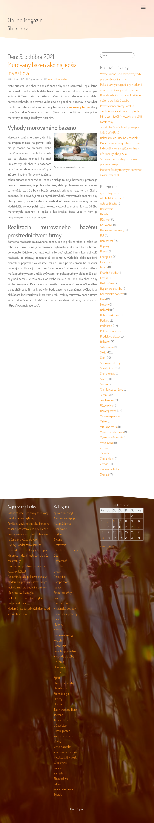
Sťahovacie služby (110, 363)
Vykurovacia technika (112, 432)
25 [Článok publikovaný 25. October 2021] (102, 538)
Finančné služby (109, 273)
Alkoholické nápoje (111, 198)
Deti (102, 235)
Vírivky (103, 421)
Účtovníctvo (106, 405)
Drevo (103, 251)
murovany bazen (79, 107)
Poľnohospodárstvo (111, 331)
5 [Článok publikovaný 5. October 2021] (107, 521)
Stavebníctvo (61, 78)
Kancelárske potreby (112, 294)
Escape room (107, 262)
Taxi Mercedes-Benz (111, 389)
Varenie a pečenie (110, 416)
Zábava (104, 448)
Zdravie (104, 464)
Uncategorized (108, 411)
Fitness (104, 278)
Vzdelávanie (107, 443)
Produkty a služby (110, 336)
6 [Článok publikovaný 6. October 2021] (114, 521)
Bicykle (104, 214)
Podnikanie (106, 326)
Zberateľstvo (107, 459)
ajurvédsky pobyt (109, 193)
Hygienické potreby (111, 288)
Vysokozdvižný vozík (111, 437)
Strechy (104, 379)
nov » (111, 546)
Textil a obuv (107, 400)
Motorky (104, 304)
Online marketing (109, 315)
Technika (105, 395)
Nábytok (105, 310)
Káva (103, 299)
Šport (103, 357)
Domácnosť (106, 241)
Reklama (105, 342)
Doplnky (104, 246)
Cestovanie (106, 225)
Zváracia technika (109, 469)
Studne (104, 384)
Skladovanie (107, 347)
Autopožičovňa (108, 203)
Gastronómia (107, 283)
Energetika (106, 257)
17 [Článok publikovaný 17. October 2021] (139, 527)
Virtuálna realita (109, 427)
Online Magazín (25, 20)
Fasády (104, 267)
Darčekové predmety (112, 230)
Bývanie (50, 78)
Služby (104, 352)
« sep (103, 546)
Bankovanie (106, 209)
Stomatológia (107, 373)
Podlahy (104, 320)
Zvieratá (104, 474)
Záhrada (104, 453)
